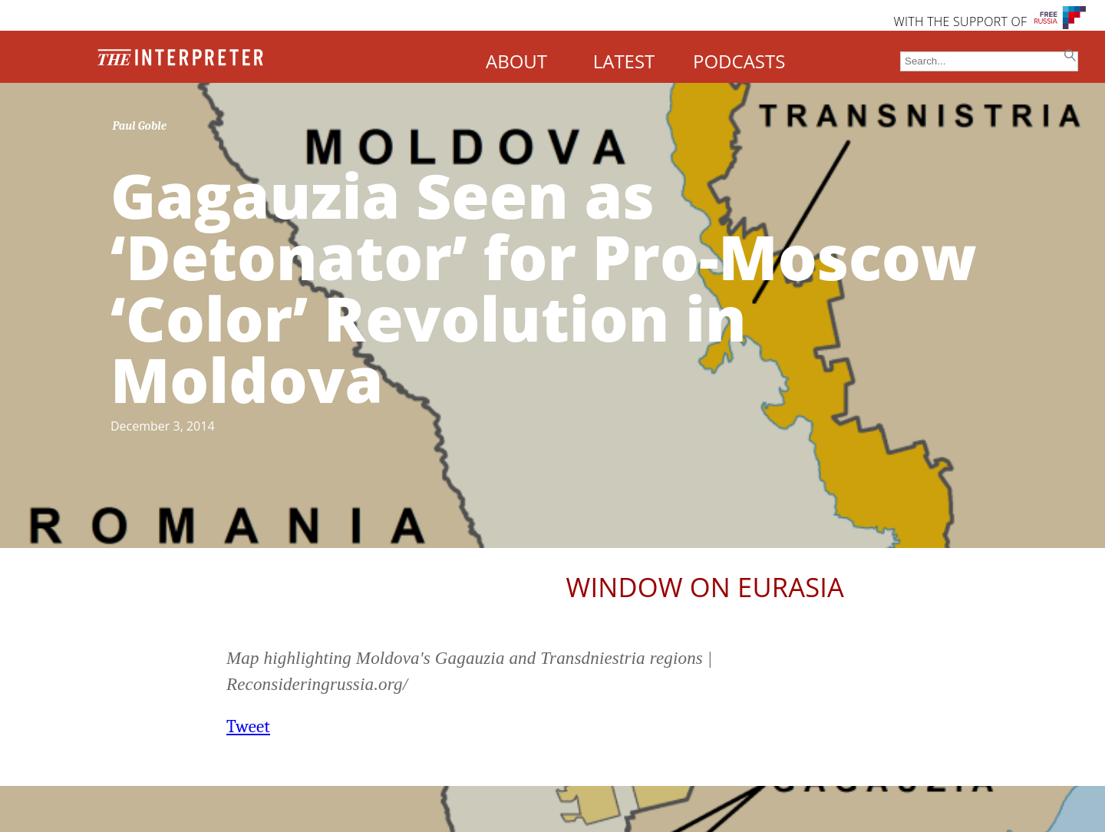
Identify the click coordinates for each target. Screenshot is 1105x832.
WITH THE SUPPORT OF (960, 21)
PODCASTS (739, 61)
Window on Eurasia (705, 587)
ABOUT (516, 61)
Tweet (248, 726)
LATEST (624, 61)
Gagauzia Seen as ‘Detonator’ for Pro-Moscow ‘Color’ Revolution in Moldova (543, 287)
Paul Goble (140, 126)
